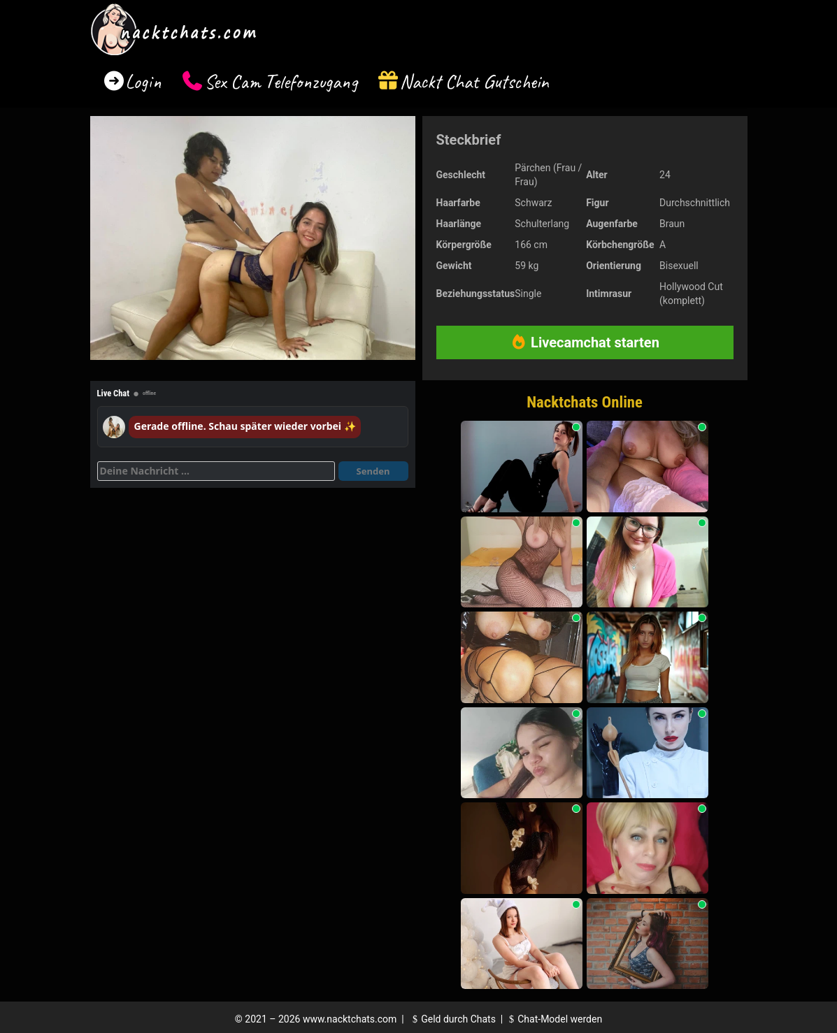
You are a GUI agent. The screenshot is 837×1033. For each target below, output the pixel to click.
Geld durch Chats (452, 1019)
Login (143, 81)
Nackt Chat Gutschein (474, 81)
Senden (373, 471)
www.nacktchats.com (350, 1019)
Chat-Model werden (554, 1019)
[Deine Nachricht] (216, 471)
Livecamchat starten (584, 342)
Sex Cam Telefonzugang (280, 81)
